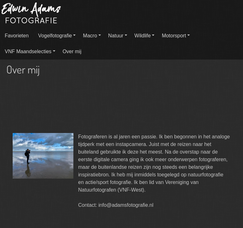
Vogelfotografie (55, 35)
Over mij (72, 51)
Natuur (115, 35)
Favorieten (17, 35)
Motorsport (174, 35)
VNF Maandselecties (28, 51)
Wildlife (142, 35)
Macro (90, 35)
